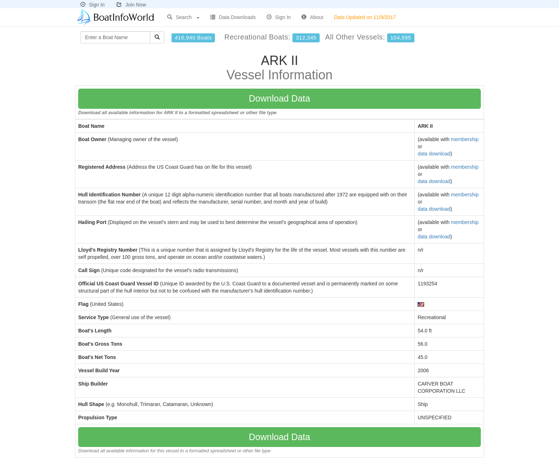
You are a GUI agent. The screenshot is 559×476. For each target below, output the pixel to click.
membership (465, 139)
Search (183, 17)
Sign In (92, 5)
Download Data (279, 98)
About (312, 17)
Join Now (131, 5)
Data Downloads (233, 17)
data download (434, 154)
